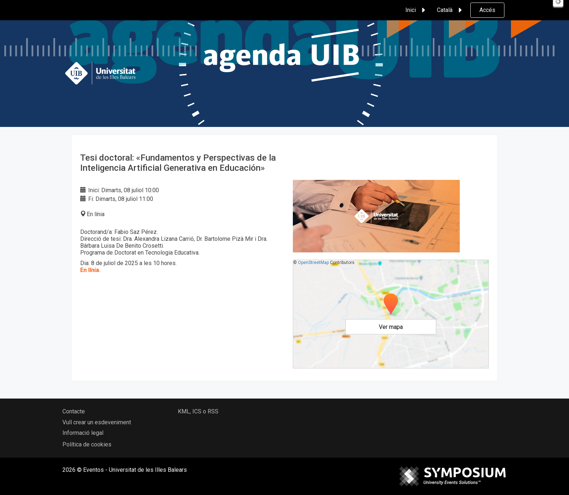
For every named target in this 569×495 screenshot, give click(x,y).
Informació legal (82, 432)
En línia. (90, 270)
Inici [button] (416, 10)
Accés (487, 10)
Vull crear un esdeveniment (96, 422)
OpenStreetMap (313, 262)
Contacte (73, 411)
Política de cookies (86, 444)
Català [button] (450, 10)
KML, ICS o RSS (198, 411)
